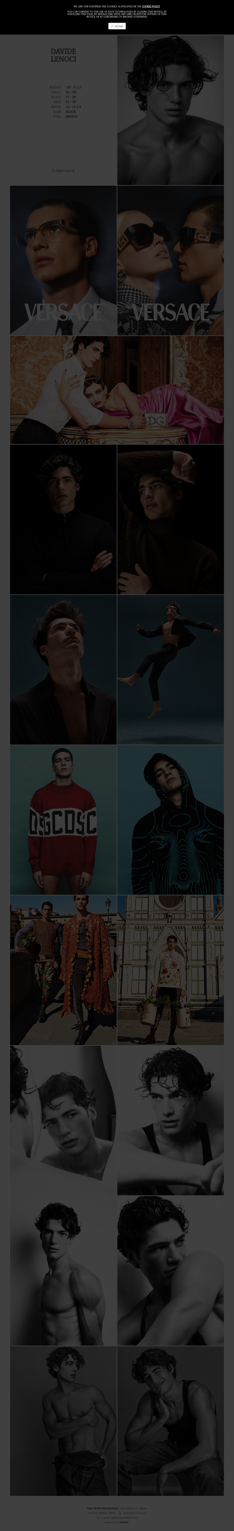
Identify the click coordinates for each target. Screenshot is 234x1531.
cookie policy (151, 6)
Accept (117, 26)
